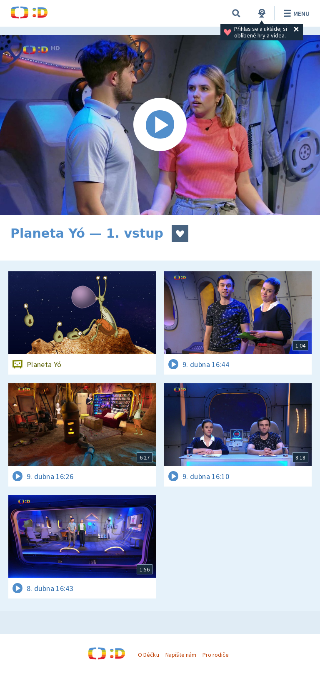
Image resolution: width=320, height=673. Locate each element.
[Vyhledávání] (236, 13)
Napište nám (180, 654)
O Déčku (148, 654)
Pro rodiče (215, 654)
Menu (295, 13)
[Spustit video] (160, 125)
